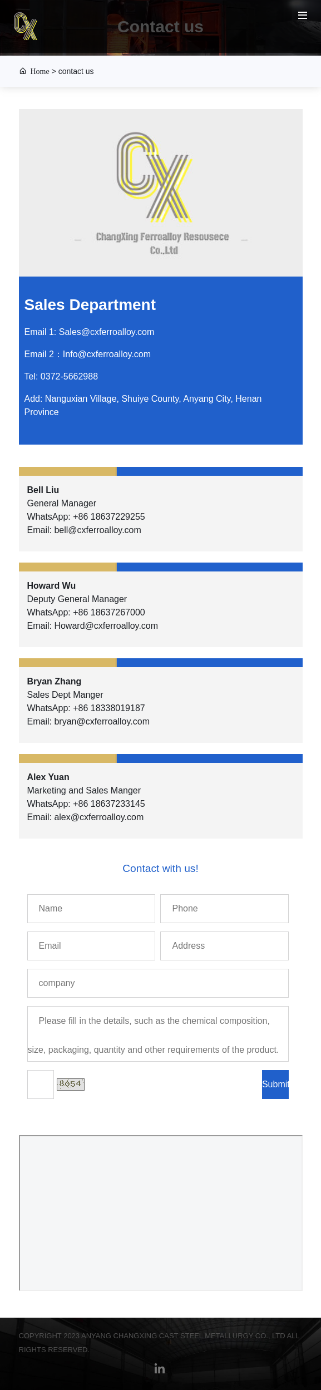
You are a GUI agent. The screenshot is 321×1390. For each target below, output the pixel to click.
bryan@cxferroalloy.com (102, 721)
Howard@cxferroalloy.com (106, 625)
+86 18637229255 (109, 516)
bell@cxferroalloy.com (97, 530)
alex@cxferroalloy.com (99, 817)
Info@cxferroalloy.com (107, 354)
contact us (76, 71)
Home (38, 71)
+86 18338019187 (109, 708)
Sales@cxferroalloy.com (107, 332)
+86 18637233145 (109, 804)
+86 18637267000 (109, 612)
